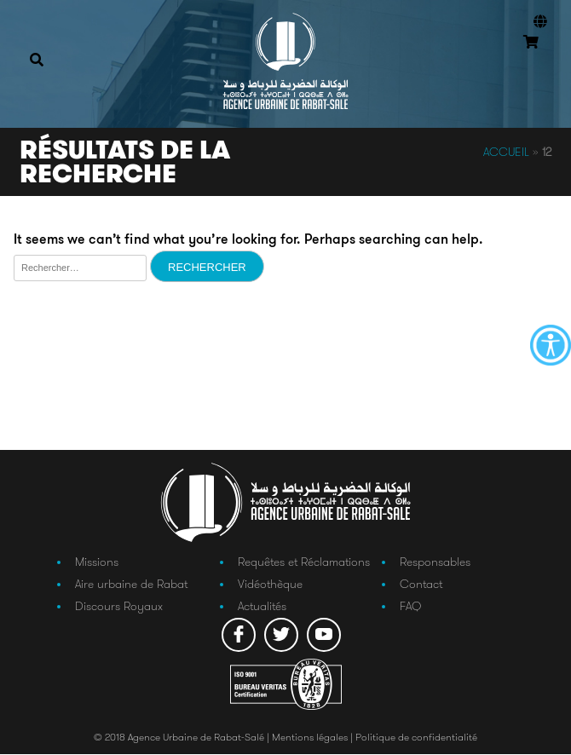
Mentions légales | (313, 737)
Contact (421, 584)
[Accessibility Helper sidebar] (550, 345)
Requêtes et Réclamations (304, 561)
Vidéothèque (270, 584)
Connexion (537, 66)
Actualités (262, 606)
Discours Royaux (119, 606)
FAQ (410, 606)
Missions (96, 561)
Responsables (435, 561)
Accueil (506, 151)
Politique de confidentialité (416, 737)
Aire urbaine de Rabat (131, 584)
